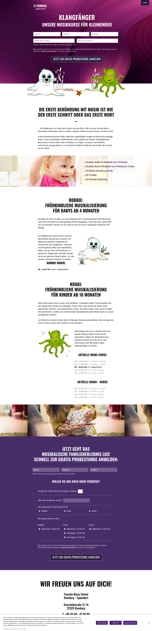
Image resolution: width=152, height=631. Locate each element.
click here (10, 626)
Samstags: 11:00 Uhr (76, 537)
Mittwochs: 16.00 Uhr (50, 529)
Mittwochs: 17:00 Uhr (76, 529)
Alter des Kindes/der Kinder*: (50, 500)
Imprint (6, 630)
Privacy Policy (13, 630)
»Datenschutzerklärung (48, 51)
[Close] (149, 623)
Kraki (68, 511)
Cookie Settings (102, 623)
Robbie (44, 511)
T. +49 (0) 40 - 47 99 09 (76, 614)
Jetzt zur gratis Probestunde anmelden (77, 59)
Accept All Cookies (130, 623)
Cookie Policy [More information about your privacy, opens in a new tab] (22, 630)
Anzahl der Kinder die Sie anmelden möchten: (57, 491)
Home (145, 2)
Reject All (116, 623)
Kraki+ (94, 511)
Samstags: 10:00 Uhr (76, 533)
